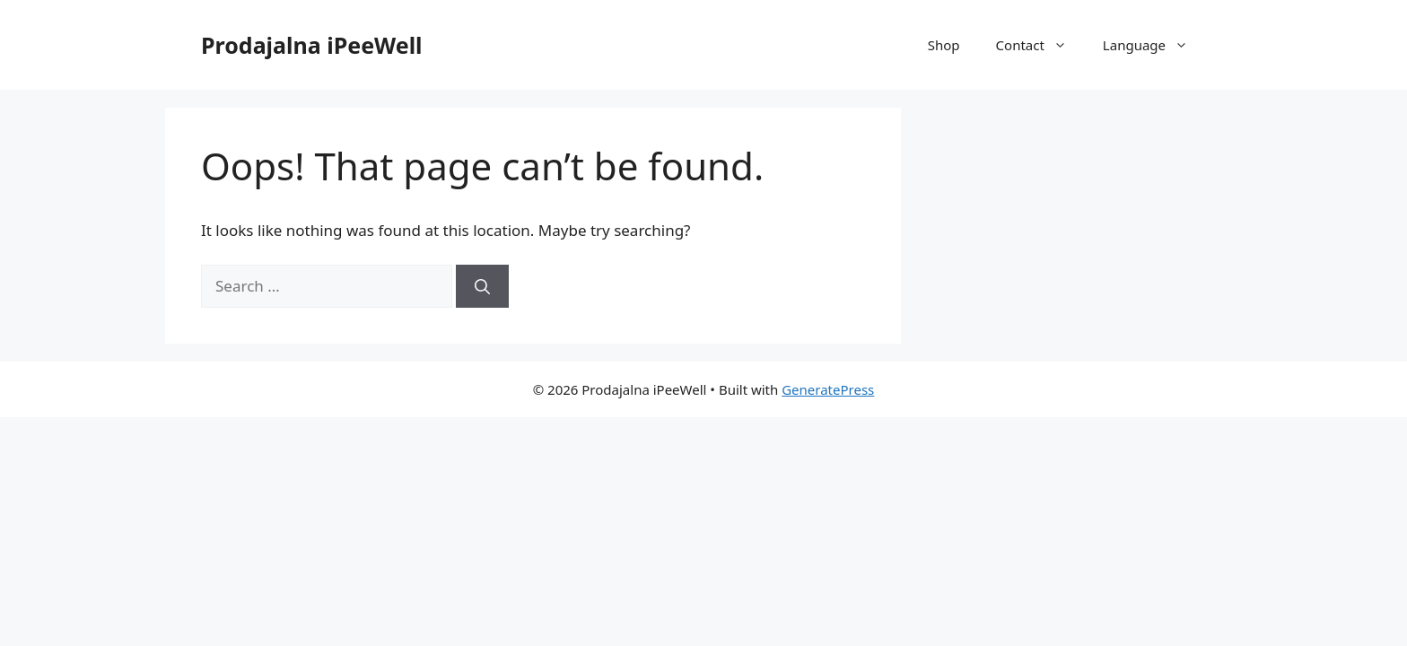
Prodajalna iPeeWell (312, 45)
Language (1154, 45)
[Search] (482, 286)
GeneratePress (828, 389)
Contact (1040, 45)
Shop (944, 45)
